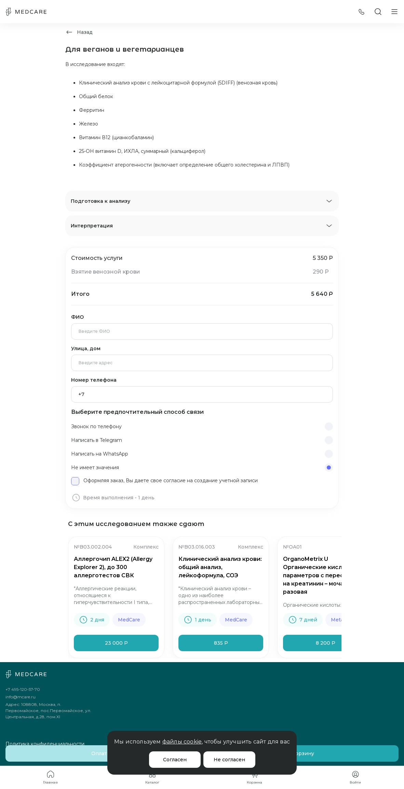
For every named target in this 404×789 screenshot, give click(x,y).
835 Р (221, 643)
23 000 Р (116, 643)
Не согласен (229, 760)
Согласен (175, 760)
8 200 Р (325, 643)
